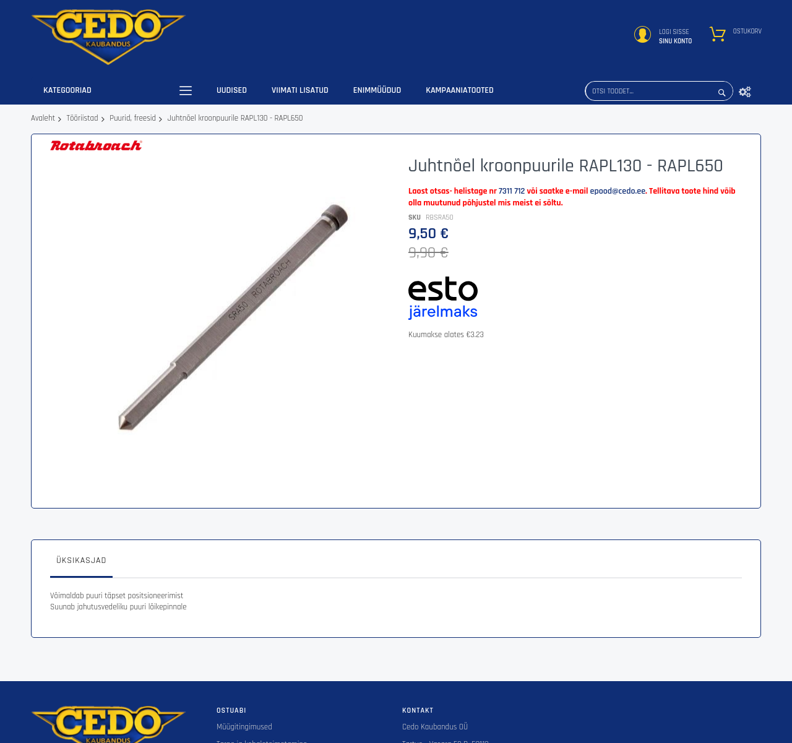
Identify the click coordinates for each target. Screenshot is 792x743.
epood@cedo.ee (617, 191)
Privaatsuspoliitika (246, 689)
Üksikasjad (81, 488)
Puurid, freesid (133, 118)
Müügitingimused (244, 655)
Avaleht (43, 118)
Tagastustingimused (249, 706)
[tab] (81, 492)
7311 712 (512, 191)
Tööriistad (82, 118)
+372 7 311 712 (424, 706)
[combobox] (659, 91)
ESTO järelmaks (241, 723)
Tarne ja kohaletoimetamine (262, 672)
